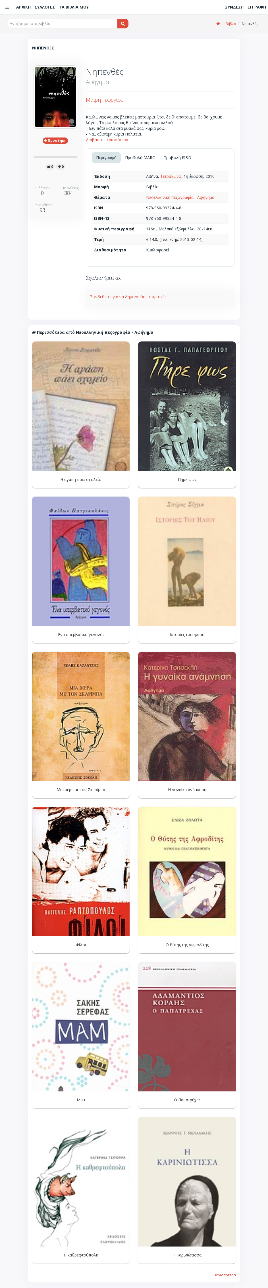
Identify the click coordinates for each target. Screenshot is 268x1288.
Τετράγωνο (170, 176)
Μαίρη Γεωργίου (105, 99)
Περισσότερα (225, 1275)
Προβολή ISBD (177, 157)
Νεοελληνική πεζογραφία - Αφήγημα (180, 197)
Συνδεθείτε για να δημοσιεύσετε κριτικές (128, 296)
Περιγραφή (106, 157)
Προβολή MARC (140, 157)
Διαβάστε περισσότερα (107, 139)
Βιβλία (231, 23)
